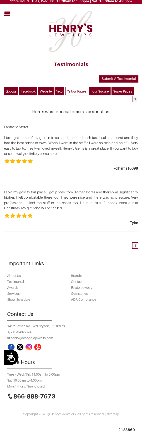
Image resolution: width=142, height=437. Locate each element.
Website (46, 91)
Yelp (59, 91)
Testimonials (16, 282)
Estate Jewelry (81, 287)
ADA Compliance (83, 299)
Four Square (100, 91)
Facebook (28, 91)
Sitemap (113, 414)
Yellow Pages (76, 91)
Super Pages (122, 91)
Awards (12, 287)
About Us (14, 276)
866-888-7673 (34, 396)
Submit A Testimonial (118, 78)
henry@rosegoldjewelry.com (31, 338)
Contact (76, 282)
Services (13, 293)
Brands (76, 276)
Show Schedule (18, 299)
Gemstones (79, 293)
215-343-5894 (20, 332)
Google (10, 91)
